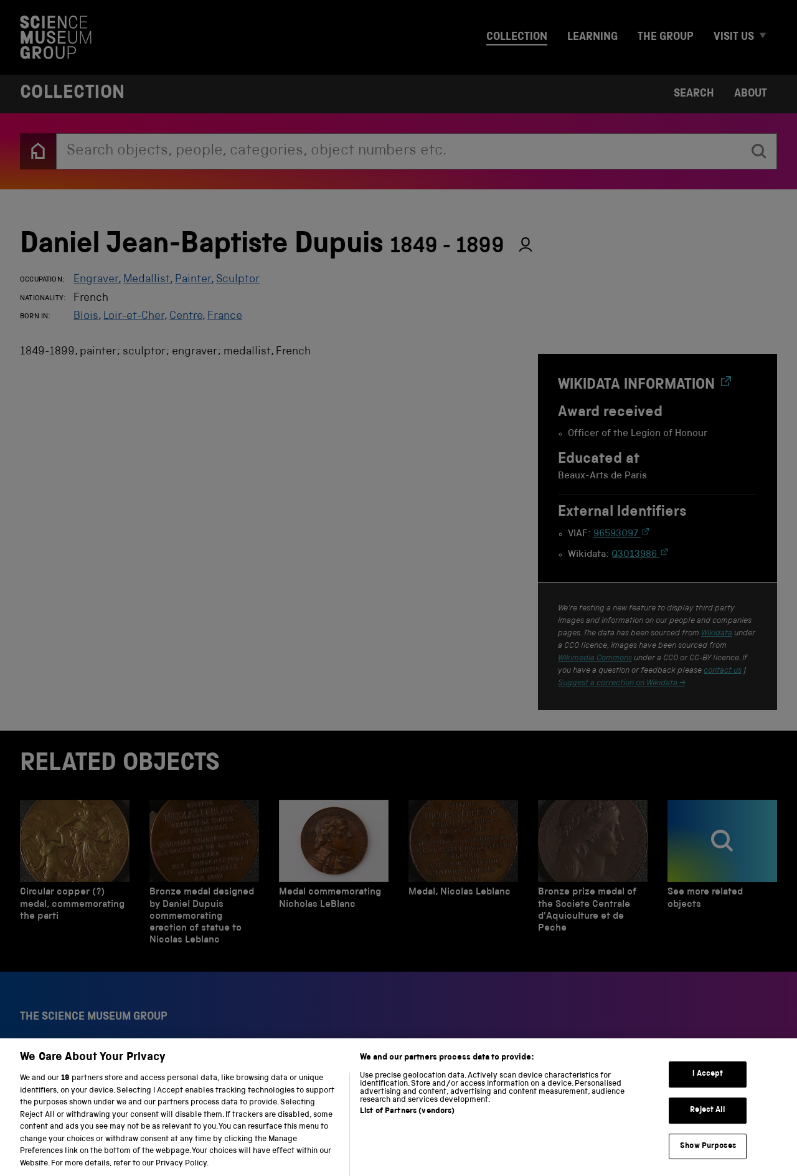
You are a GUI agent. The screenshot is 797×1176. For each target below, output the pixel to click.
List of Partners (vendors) (407, 1123)
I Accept (707, 1085)
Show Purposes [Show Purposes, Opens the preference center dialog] (708, 1157)
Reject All (707, 1121)
